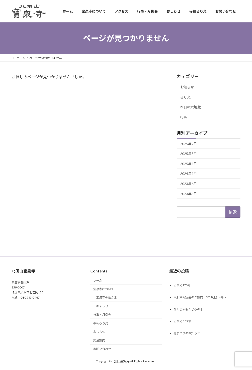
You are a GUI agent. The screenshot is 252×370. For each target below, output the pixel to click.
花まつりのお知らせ (186, 333)
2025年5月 (188, 153)
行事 (183, 117)
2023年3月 (188, 194)
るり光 (185, 97)
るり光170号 (181, 285)
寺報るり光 (100, 323)
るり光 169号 (182, 321)
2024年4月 (188, 174)
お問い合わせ (102, 349)
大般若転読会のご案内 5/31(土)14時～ (199, 297)
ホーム (97, 280)
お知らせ (187, 87)
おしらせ (99, 332)
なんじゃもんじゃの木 (188, 309)
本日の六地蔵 (190, 107)
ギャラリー (103, 306)
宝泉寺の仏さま (106, 298)
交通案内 (99, 340)
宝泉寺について (103, 289)
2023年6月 (188, 184)
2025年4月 (188, 164)
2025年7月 (188, 144)
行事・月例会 (102, 315)
